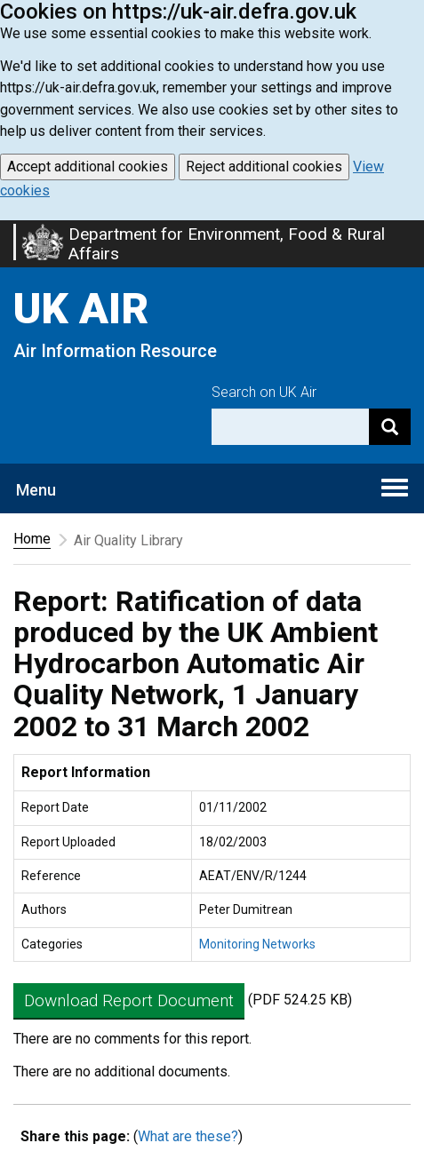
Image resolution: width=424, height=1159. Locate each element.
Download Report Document (129, 1000)
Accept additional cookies (87, 166)
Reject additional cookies (264, 166)
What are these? (188, 1136)
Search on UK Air (264, 392)
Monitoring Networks (257, 944)
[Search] (390, 427)
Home (32, 538)
